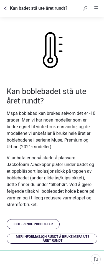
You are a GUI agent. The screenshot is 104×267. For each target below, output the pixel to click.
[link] (33, 224)
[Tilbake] (5, 8)
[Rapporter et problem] (96, 259)
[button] (85, 8)
